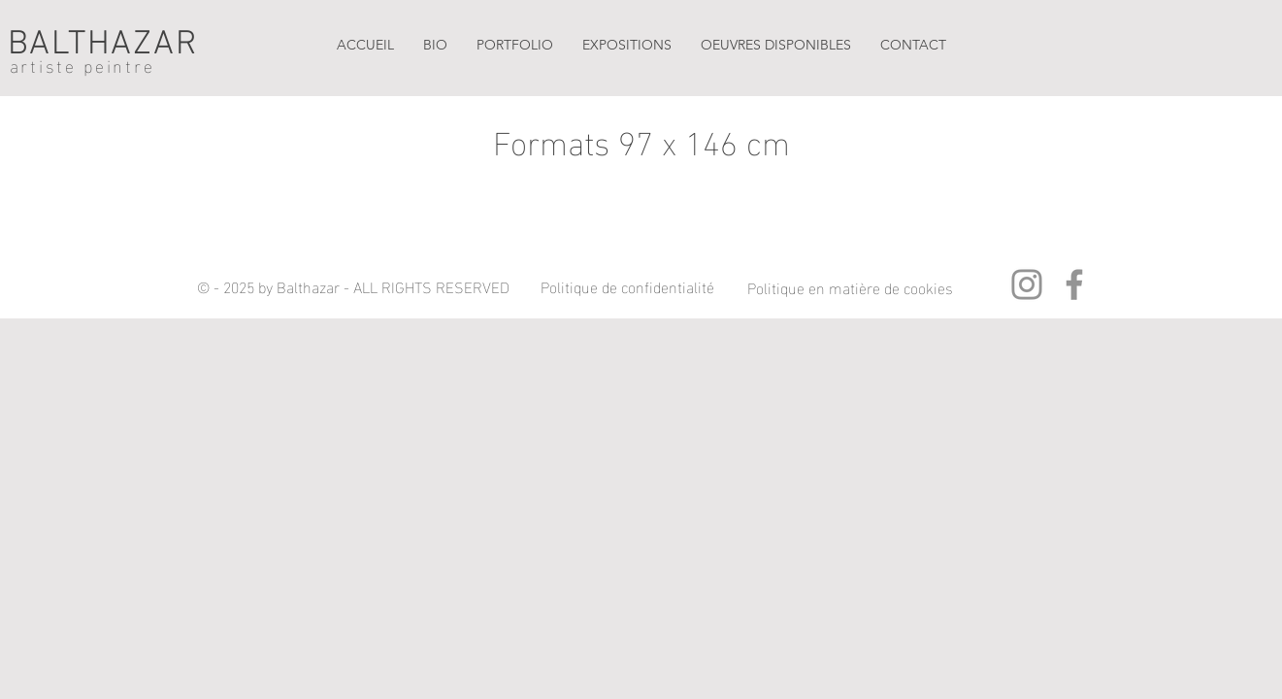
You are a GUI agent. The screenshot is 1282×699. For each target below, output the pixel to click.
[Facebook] (1074, 284)
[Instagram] (1026, 284)
